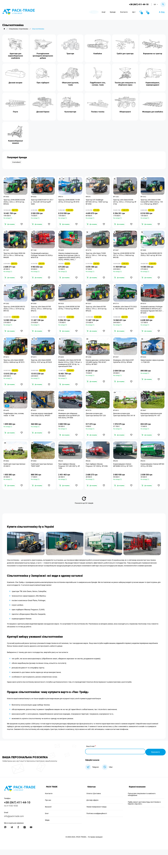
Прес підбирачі (43, 83)
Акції (109, 12)
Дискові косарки (15, 83)
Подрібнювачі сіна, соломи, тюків (98, 84)
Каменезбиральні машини (15, 142)
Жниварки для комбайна (152, 112)
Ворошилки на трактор (152, 54)
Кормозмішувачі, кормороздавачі (153, 84)
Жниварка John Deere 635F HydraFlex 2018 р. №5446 (124, 365)
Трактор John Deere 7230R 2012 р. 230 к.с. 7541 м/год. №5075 (96, 257)
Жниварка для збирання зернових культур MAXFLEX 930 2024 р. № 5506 (69, 421)
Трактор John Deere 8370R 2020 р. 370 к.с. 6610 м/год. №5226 (96, 311)
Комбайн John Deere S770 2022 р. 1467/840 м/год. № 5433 (124, 311)
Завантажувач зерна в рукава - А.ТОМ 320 (150, 365)
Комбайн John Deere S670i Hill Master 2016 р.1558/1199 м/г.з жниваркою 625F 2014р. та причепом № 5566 (70, 367)
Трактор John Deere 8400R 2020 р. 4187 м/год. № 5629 (42, 365)
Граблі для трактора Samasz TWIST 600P (42, 471)
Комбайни (97, 54)
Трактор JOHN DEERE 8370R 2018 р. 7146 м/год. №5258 (69, 310)
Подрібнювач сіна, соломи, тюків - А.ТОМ (14, 419)
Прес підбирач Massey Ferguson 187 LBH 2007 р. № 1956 (69, 472)
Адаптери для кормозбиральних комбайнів (15, 56)
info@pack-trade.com (14, 821)
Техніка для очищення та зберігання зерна (125, 84)
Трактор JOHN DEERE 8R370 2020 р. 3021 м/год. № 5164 (152, 256)
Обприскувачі (125, 112)
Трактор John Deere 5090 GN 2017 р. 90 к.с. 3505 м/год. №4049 (15, 257)
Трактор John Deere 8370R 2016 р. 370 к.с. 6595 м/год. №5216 (42, 311)
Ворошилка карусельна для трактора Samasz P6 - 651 (152, 419)
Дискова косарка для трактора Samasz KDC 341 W (125, 419)
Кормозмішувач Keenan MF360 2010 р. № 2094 (150, 471)
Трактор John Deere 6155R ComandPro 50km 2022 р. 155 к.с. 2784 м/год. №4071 (152, 202)
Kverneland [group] (16, 162)
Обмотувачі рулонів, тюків (70, 84)
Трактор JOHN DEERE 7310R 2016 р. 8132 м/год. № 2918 (69, 201)
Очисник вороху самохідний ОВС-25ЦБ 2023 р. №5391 (42, 419)
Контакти (129, 12)
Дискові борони (42, 112)
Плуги (15, 112)
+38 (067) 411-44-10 (138, 4)
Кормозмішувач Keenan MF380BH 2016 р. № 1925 (123, 471)
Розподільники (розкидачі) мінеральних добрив (43, 56)
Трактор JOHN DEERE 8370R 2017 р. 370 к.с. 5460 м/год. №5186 (124, 257)
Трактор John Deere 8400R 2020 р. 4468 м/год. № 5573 (14, 365)
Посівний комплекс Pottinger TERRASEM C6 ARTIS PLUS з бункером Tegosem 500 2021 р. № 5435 (152, 312)
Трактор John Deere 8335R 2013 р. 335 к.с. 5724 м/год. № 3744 (124, 202)
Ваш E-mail (90, 753)
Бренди (118, 12)
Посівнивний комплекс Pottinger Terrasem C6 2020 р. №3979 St (43, 257)
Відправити (155, 758)
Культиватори (70, 112)
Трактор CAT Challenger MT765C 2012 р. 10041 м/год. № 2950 (97, 202)
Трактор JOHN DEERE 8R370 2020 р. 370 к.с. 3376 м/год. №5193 (15, 311)
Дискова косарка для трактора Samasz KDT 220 (96, 419)
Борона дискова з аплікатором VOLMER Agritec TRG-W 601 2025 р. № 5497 (97, 366)
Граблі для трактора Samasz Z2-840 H (15, 471)
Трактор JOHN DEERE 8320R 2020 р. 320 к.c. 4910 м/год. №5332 (15, 202)
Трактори (70, 54)
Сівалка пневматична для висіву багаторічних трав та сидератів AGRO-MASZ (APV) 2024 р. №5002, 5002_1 (70, 258)
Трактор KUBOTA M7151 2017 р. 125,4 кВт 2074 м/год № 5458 (43, 202)
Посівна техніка (97, 112)
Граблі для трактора (125, 54)
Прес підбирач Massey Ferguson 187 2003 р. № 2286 (97, 471)
